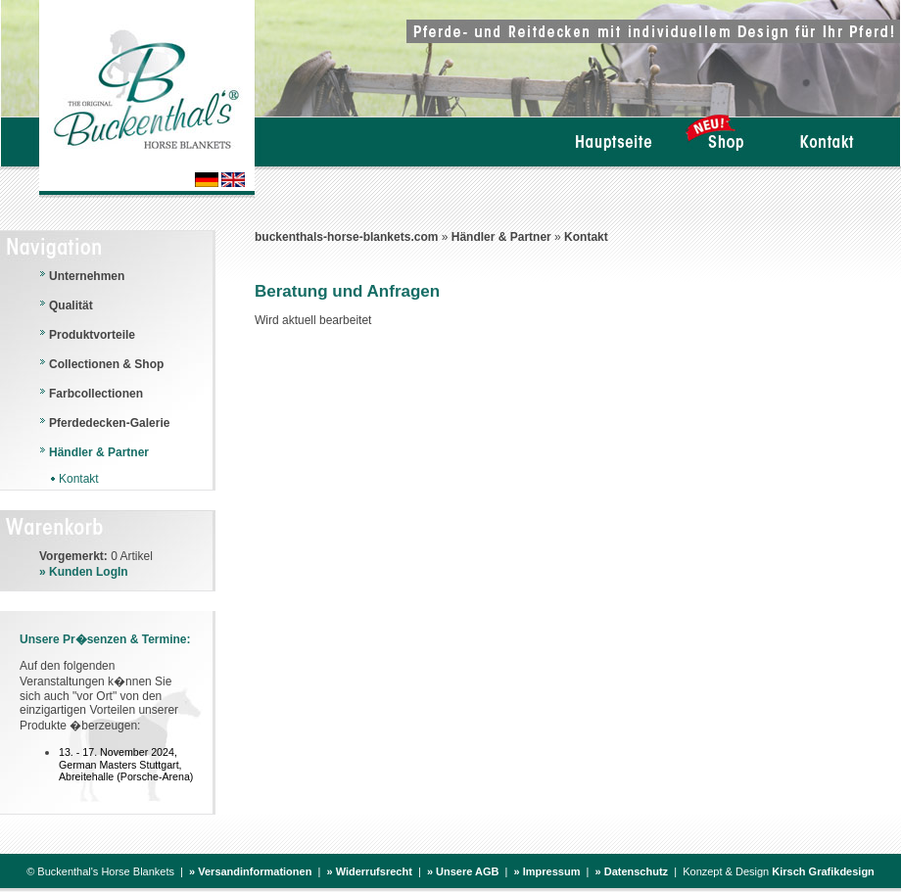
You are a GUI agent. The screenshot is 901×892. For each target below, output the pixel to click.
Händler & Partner (501, 237)
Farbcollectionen (96, 393)
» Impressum (547, 871)
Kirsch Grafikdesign (823, 871)
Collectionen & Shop (106, 364)
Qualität (71, 305)
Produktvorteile (92, 335)
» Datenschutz (632, 871)
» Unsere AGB (463, 871)
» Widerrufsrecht (368, 871)
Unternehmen (86, 276)
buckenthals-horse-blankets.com (346, 237)
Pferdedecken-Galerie (109, 423)
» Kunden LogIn (83, 572)
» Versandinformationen (250, 871)
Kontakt (586, 237)
